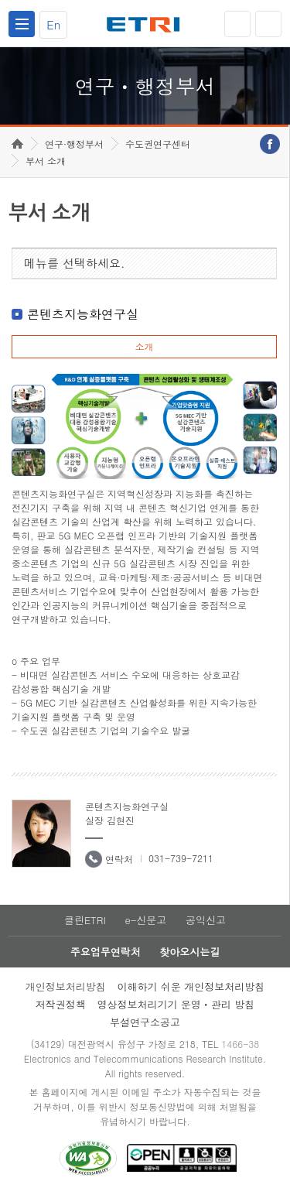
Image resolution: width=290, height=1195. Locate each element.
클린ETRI (85, 920)
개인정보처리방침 (66, 986)
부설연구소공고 (145, 1022)
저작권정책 (61, 1004)
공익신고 (206, 920)
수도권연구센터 (157, 143)
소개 (144, 346)
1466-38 (240, 1043)
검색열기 (268, 24)
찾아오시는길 (189, 951)
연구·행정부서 (74, 143)
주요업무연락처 (105, 951)
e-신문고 (145, 920)
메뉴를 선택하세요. (74, 263)
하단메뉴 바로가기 (0, 0)
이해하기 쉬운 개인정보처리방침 (191, 986)
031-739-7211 (180, 858)
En (53, 24)
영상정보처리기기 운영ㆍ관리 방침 (176, 1004)
